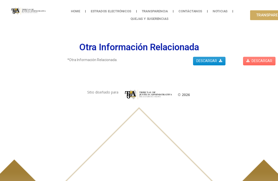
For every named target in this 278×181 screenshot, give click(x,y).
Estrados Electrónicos (111, 11)
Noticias (220, 11)
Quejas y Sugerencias (149, 19)
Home (75, 11)
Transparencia (155, 11)
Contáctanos (190, 11)
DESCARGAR (209, 61)
